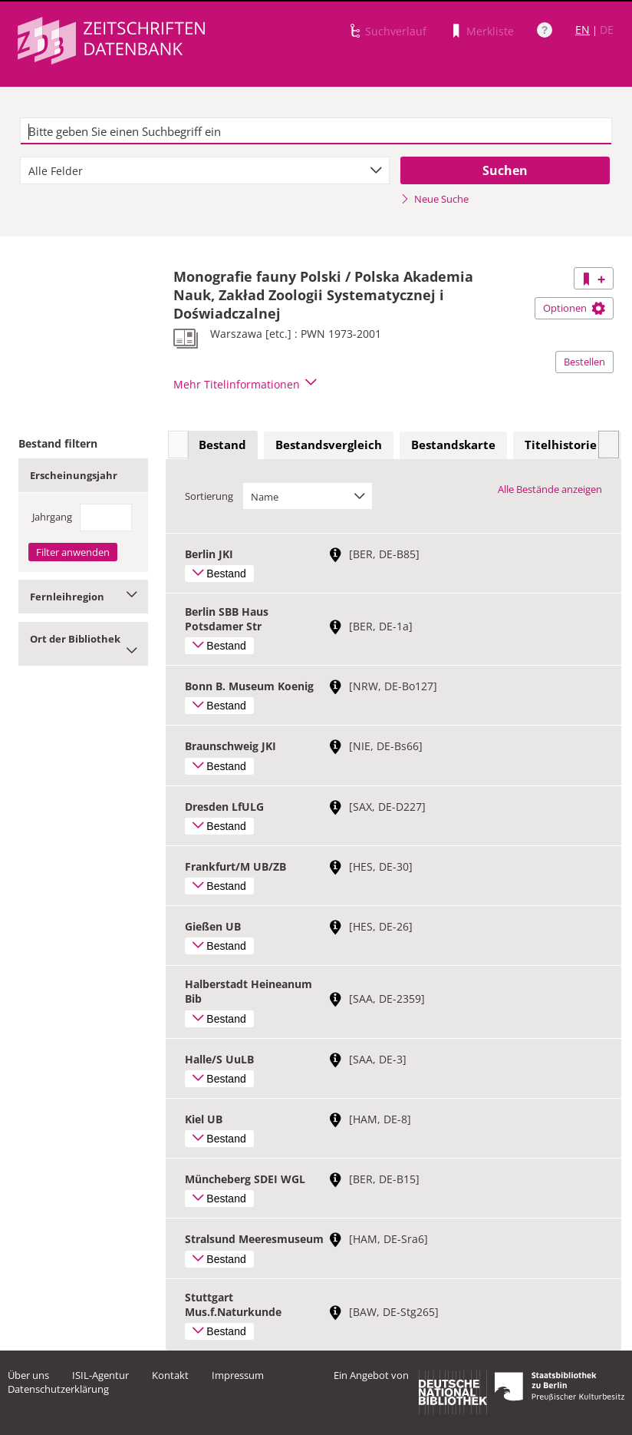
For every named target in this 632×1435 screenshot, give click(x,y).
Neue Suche (434, 199)
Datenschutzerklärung (58, 1389)
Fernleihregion (83, 596)
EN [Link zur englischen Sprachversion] (582, 29)
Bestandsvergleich (328, 444)
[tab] (222, 445)
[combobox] (205, 170)
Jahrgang (52, 517)
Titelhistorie (561, 444)
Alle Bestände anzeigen (550, 489)
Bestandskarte (453, 444)
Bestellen (584, 362)
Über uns (28, 1375)
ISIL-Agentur (100, 1375)
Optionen (574, 308)
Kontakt (170, 1375)
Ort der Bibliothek (83, 644)
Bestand (222, 444)
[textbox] (316, 131)
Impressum (238, 1375)
